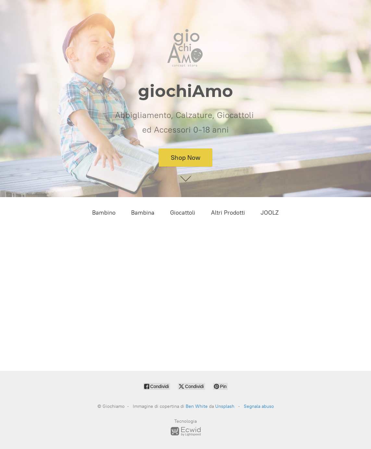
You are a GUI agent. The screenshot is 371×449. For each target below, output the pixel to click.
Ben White (197, 406)
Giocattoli (182, 212)
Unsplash (224, 406)
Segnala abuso (259, 406)
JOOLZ (270, 212)
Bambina (143, 212)
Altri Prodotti (228, 212)
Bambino (104, 212)
